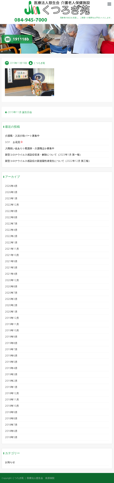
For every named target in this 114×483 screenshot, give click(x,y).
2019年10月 (12, 329)
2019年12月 (12, 316)
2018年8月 (11, 417)
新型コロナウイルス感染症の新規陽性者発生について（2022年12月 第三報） (48, 159)
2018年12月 (12, 392)
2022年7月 (11, 222)
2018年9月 (11, 411)
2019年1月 (11, 385)
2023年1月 (11, 197)
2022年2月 (11, 235)
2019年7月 (11, 348)
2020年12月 (12, 279)
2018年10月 (12, 404)
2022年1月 (11, 241)
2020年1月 (11, 310)
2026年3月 (11, 191)
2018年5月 (11, 436)
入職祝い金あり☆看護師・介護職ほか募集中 (29, 147)
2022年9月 (11, 209)
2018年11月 (12, 398)
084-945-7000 (30, 20)
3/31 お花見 (14, 141)
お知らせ (10, 461)
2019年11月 (12, 323)
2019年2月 (11, 379)
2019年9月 (11, 335)
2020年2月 (11, 304)
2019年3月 (11, 373)
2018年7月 (11, 423)
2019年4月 (11, 367)
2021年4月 (11, 272)
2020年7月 (11, 291)
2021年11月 (12, 247)
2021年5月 (11, 266)
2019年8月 (11, 341)
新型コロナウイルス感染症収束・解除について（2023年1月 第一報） (43, 153)
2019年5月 (11, 360)
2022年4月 (11, 228)
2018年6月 (11, 429)
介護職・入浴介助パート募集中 (22, 134)
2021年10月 (12, 253)
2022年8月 (11, 216)
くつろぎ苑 (39, 61)
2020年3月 (11, 298)
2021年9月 (11, 260)
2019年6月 (11, 354)
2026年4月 (11, 184)
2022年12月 (12, 203)
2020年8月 (11, 285)
